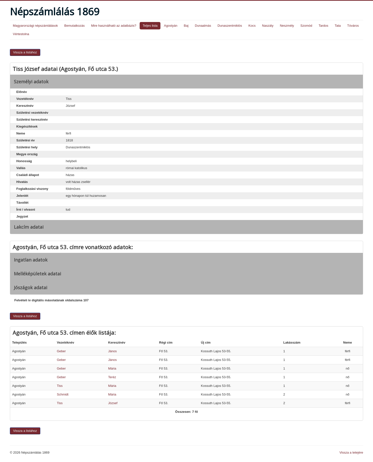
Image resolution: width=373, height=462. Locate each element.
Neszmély (287, 25)
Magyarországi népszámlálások (35, 25)
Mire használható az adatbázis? (113, 25)
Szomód (306, 25)
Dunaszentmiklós (230, 25)
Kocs (252, 25)
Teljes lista (150, 25)
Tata (338, 25)
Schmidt (62, 394)
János (112, 351)
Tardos (323, 25)
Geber (61, 351)
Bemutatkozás (74, 25)
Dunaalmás (203, 25)
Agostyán (170, 25)
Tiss (60, 386)
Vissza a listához (25, 52)
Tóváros (353, 25)
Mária (112, 368)
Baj (186, 25)
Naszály (267, 25)
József (113, 403)
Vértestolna (21, 34)
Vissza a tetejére (351, 452)
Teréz (112, 377)
